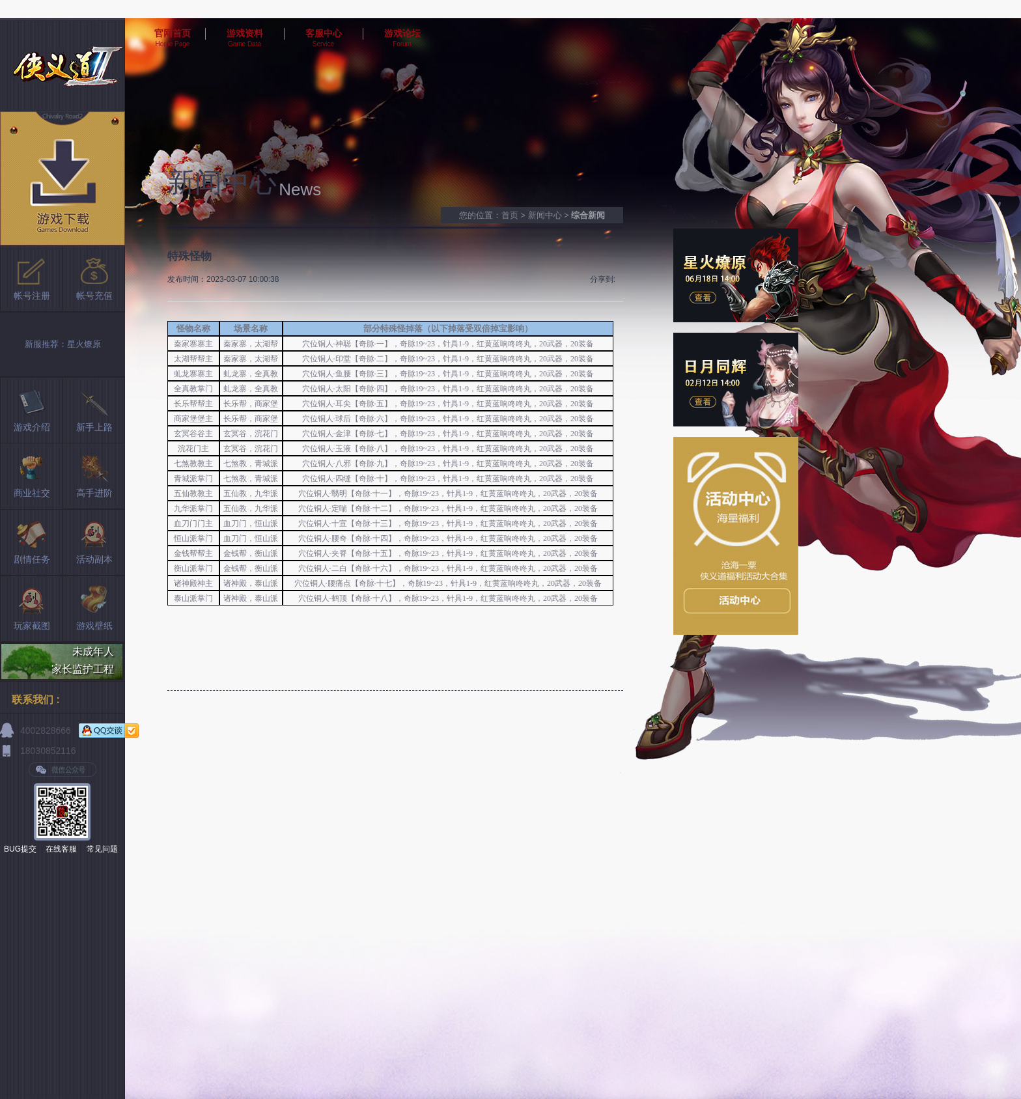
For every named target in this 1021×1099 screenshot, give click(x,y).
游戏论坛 (402, 33)
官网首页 (172, 33)
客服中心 (323, 33)
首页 (509, 215)
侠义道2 (62, 64)
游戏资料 (245, 33)
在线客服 (61, 849)
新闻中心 (545, 215)
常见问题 (102, 849)
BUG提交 (20, 849)
